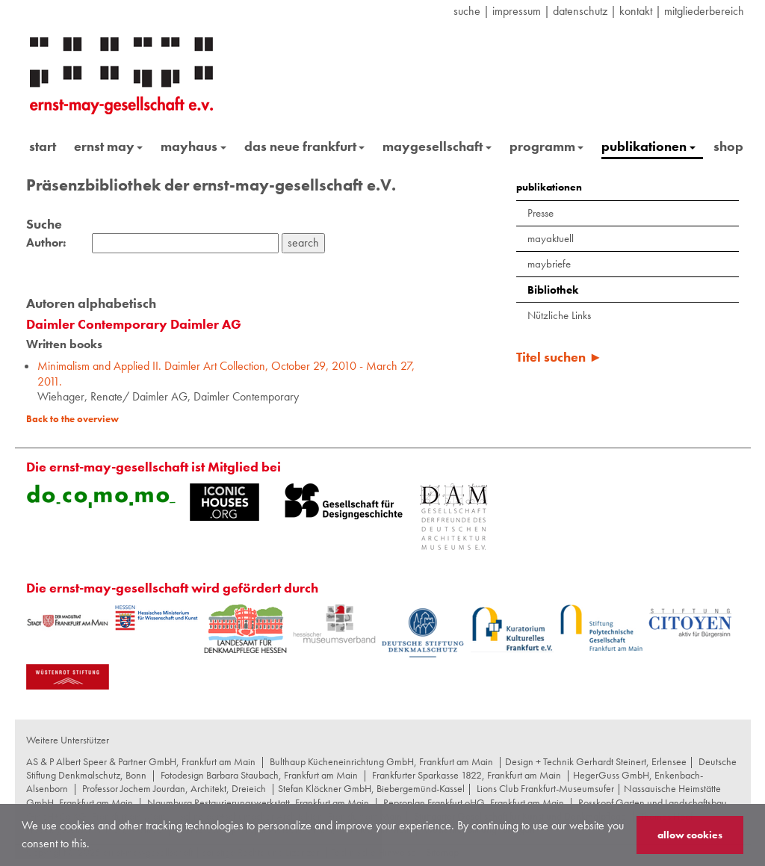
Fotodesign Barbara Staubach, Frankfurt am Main (259, 775)
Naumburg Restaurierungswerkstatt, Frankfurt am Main (258, 802)
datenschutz (580, 11)
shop (728, 146)
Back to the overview (72, 418)
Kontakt (635, 11)
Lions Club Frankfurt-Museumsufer (545, 788)
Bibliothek (552, 289)
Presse (540, 212)
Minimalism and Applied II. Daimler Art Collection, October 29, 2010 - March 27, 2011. (226, 373)
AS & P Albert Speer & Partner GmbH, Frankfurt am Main (140, 761)
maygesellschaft (437, 146)
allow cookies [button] (689, 834)
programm (547, 146)
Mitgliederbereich (704, 11)
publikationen (648, 146)
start (42, 146)
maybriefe (549, 263)
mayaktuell (550, 238)
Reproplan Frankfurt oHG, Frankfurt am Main (473, 802)
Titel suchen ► (559, 356)
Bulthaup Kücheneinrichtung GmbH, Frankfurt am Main (381, 761)
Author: (46, 242)
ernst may (108, 146)
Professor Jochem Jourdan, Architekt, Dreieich (174, 788)
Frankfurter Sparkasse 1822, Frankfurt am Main (466, 775)
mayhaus (193, 146)
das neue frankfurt (304, 146)
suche (466, 11)
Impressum (516, 11)
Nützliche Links (559, 315)
